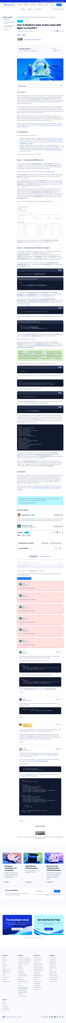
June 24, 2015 (25, 650)
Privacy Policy (6, 974)
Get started (49, 925)
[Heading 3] (30, 559)
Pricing (35, 976)
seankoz (25, 721)
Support (4, 999)
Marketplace (36, 974)
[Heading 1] (28, 559)
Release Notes (37, 982)
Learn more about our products (28, 499)
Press (4, 970)
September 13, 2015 (26, 697)
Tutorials (23, 9)
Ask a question (45, 539)
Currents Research (38, 962)
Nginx (23, 17)
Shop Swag (36, 986)
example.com (31, 732)
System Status (6, 1004)
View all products (17, 925)
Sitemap (19, 1013)
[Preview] (60, 559)
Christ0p (24, 695)
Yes (56, 545)
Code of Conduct (37, 984)
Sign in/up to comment (24, 575)
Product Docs (38, 9)
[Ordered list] (33, 559)
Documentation (37, 980)
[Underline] (21, 559)
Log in (53, 4)
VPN (51, 966)
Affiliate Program (6, 968)
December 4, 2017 (26, 747)
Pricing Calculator (37, 978)
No (60, 545)
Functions (20, 966)
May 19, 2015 (25, 593)
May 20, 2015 (25, 627)
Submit (57, 888)
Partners (4, 964)
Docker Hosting (53, 968)
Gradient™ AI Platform (22, 960)
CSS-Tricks (36, 958)
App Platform (21, 968)
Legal (4, 972)
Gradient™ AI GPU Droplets (24, 954)
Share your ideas (6, 1006)
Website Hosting (53, 964)
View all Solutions (53, 978)
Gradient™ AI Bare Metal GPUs (24, 956)
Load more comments (40, 823)
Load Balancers (21, 970)
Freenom (22, 146)
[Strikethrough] (22, 559)
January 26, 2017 (27, 722)
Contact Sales (61, 1)
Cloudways (20, 990)
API (19, 980)
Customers (5, 962)
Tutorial (20, 21)
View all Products (22, 992)
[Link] (24, 559)
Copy (60, 269)
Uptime (19, 982)
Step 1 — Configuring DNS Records (30, 160)
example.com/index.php (53, 751)
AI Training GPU (53, 958)
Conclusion (6, 29)
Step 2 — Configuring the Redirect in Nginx (33, 247)
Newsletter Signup (38, 972)
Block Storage (21, 976)
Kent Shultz (38, 39)
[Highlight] (26, 559)
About (4, 954)
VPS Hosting (52, 962)
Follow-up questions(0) (45, 553)
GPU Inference (53, 960)
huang (23, 580)
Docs (45, 1)
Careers (49, 1)
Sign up (59, 4)
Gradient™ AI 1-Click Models (24, 958)
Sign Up (7, 878)
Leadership (5, 956)
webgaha (24, 745)
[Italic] (19, 559)
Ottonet (23, 648)
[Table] (37, 559)
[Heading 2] (29, 559)
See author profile (58, 511)
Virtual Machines (53, 976)
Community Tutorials (38, 954)
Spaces (20, 974)
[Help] (61, 559)
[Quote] (34, 559)
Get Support (54, 1)
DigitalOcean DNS (50, 171)
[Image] (25, 559)
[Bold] (18, 559)
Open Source (37, 970)
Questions (30, 9)
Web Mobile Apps (53, 972)
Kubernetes (20, 964)
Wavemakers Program (38, 966)
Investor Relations (6, 978)
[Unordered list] (32, 559)
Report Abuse (5, 1002)
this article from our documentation (53, 149)
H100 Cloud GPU (53, 956)
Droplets (20, 962)
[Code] (38, 559)
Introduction (21, 92)
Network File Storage (22, 978)
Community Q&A (37, 956)
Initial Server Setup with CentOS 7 (54, 139)
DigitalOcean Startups (38, 964)
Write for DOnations (38, 960)
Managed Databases (22, 972)
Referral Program (6, 966)
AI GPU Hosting (53, 954)
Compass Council (37, 968)
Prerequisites (7, 19)
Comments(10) (33, 553)
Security (4, 976)
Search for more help (56, 539)
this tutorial (26, 351)
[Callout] (36, 559)
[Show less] (60, 648)
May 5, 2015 (25, 582)
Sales (4, 1000)
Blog (42, 1)
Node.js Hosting (53, 970)
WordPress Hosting (54, 974)
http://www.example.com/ (42, 757)
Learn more (29, 878)
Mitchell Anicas (29, 39)
